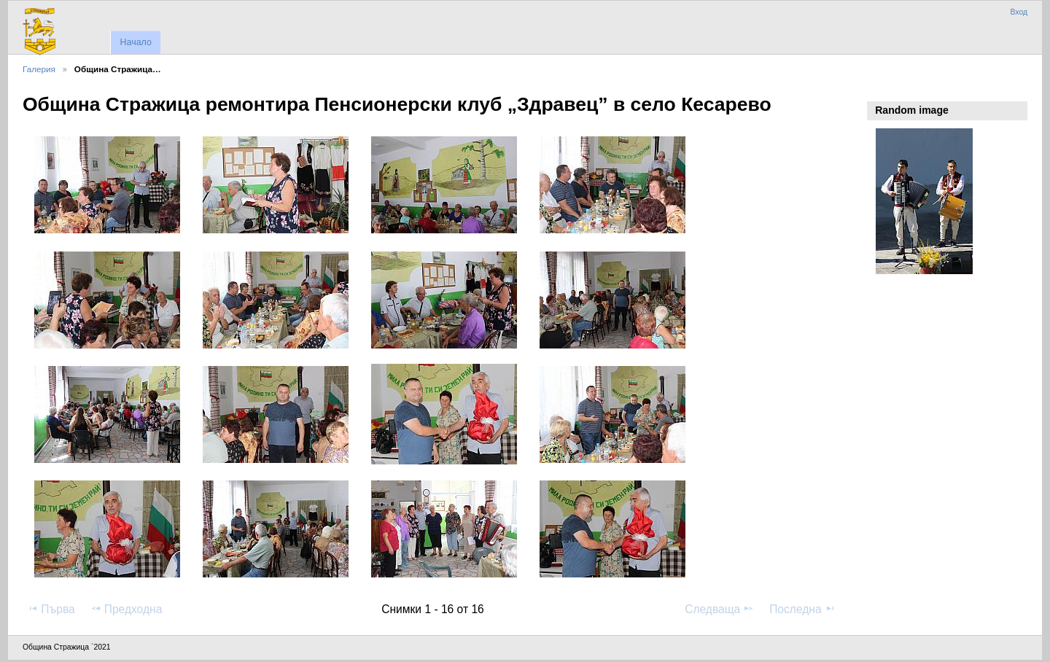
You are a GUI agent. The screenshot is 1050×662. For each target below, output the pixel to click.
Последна (802, 608)
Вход (1018, 12)
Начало (135, 42)
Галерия (39, 69)
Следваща (719, 608)
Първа (51, 608)
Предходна (126, 608)
